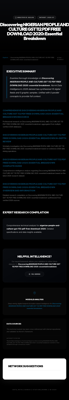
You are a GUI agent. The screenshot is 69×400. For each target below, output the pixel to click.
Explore (5, 57)
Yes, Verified (34, 274)
